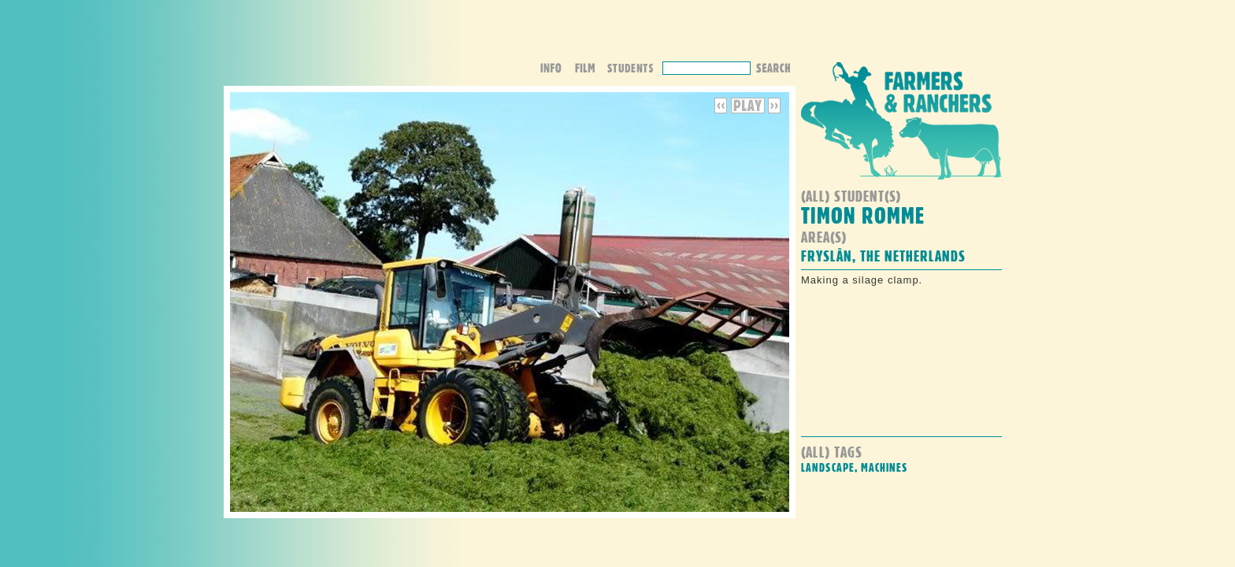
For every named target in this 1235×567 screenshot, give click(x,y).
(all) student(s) (851, 195)
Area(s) (824, 236)
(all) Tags (831, 451)
